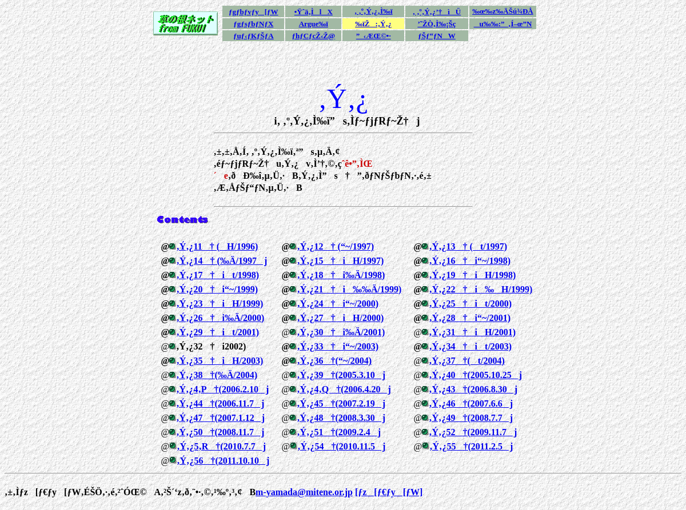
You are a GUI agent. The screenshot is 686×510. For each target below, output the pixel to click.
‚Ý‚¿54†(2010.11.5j (341, 446)
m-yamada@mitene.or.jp (304, 492)
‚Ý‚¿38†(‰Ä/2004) (216, 375)
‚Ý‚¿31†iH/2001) (472, 332)
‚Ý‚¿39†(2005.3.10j (341, 375)
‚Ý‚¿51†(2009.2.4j (339, 432)
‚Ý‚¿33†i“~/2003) (337, 346)
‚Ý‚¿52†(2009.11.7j (473, 432)
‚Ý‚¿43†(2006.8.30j (473, 389)
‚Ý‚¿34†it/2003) (470, 346)
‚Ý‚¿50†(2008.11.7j (220, 432)
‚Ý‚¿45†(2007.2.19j (341, 403)
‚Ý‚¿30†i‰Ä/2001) (341, 332)
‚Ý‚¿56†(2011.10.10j (223, 460)
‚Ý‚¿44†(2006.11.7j (220, 403)
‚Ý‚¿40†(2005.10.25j (475, 375)
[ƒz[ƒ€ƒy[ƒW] (388, 492)
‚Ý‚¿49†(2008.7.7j (471, 418)
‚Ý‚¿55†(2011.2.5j (471, 446)
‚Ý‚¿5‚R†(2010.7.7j (221, 446)
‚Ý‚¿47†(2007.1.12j (220, 418)
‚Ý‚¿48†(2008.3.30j (341, 418)
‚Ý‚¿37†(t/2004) (467, 361)
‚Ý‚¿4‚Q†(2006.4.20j (344, 389)
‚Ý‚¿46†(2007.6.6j (471, 403)
